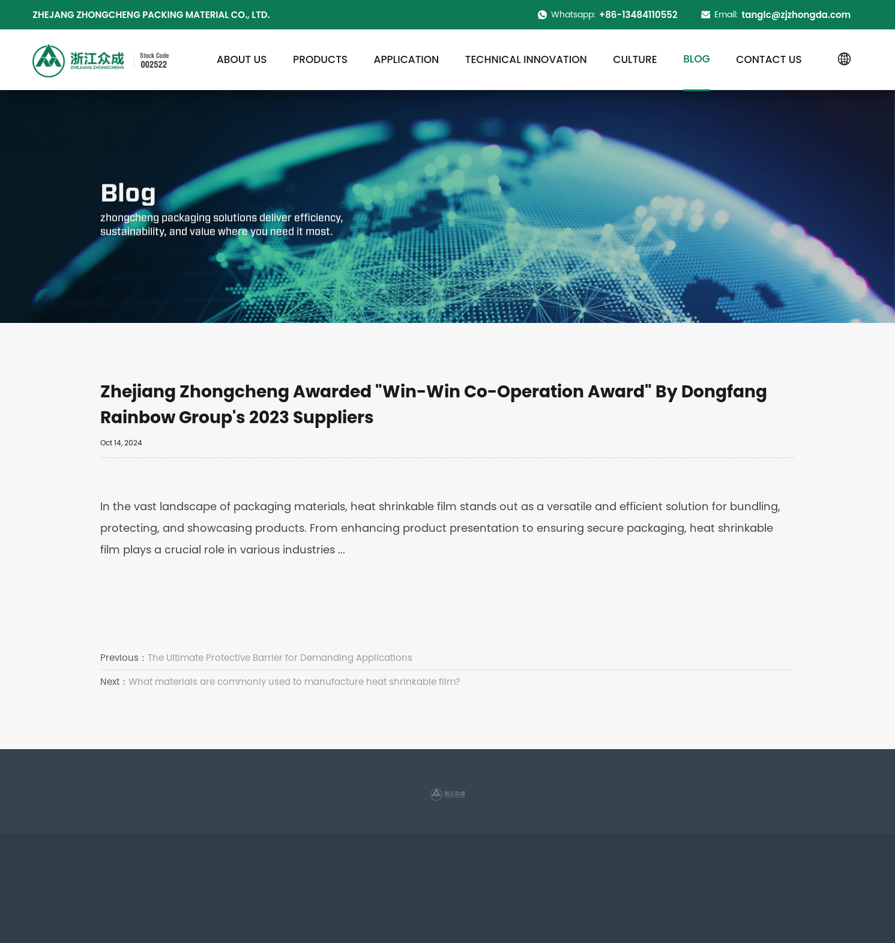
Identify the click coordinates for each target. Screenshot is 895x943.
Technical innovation (526, 59)
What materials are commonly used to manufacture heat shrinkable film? (294, 681)
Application (406, 59)
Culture (635, 59)
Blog (696, 59)
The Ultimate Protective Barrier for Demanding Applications (280, 657)
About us (242, 59)
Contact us (768, 59)
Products (320, 59)
